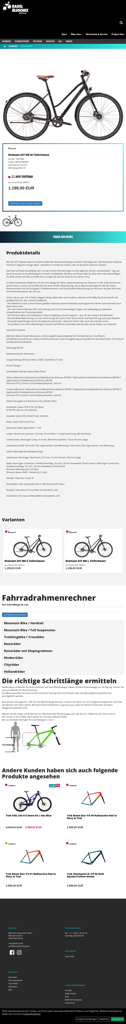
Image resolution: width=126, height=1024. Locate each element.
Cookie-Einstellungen (86, 1019)
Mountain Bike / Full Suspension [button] (29, 630)
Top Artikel (37, 41)
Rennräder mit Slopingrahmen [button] (28, 651)
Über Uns (76, 34)
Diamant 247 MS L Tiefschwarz (86, 561)
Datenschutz (70, 993)
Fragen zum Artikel (63, 237)
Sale (60, 41)
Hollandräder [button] (14, 671)
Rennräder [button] (12, 644)
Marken (69, 41)
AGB (67, 996)
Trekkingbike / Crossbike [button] (24, 637)
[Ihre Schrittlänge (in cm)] (63, 609)
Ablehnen (104, 1019)
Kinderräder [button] (13, 657)
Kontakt (68, 990)
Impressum (70, 1003)
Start (64, 34)
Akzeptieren (117, 1019)
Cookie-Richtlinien (31, 1014)
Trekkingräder (26, 46)
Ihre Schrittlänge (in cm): (15, 604)
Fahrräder (6, 41)
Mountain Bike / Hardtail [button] (23, 623)
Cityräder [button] (11, 664)
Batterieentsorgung (73, 999)
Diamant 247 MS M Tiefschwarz (28, 155)
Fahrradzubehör (22, 41)
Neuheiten (50, 41)
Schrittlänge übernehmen (15, 614)
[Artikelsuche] (121, 23)
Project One (118, 34)
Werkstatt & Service (97, 34)
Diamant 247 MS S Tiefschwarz (25, 561)
